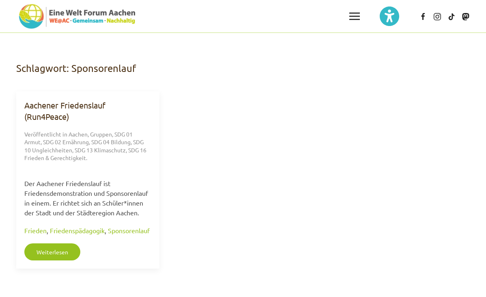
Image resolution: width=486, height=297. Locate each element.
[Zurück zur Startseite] (77, 16)
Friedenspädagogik (77, 230)
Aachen (78, 134)
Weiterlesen (52, 252)
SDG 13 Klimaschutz (100, 150)
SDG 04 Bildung (111, 141)
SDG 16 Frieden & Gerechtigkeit (85, 154)
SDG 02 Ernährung (66, 141)
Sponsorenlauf (129, 230)
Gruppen (101, 134)
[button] (354, 16)
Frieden (35, 230)
